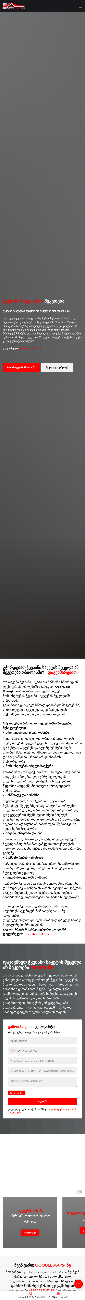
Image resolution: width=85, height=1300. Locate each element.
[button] (21, 367)
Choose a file (16, 1093)
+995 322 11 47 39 (30, 348)
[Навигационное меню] (80, 6)
